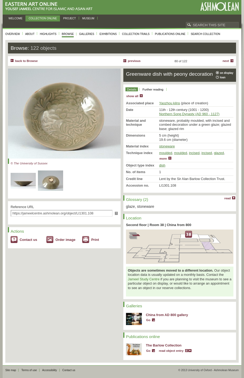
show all (132, 96)
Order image (65, 240)
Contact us (28, 240)
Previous (134, 60)
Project (69, 18)
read (227, 198)
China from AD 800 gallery (167, 315)
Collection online (43, 18)
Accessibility (49, 370)
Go (148, 320)
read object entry (171, 350)
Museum (88, 18)
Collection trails (136, 34)
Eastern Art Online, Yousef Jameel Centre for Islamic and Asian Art (50, 6)
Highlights (48, 34)
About (29, 34)
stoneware (167, 146)
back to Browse (26, 60)
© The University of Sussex (29, 163)
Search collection (205, 34)
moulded (165, 153)
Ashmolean (219, 6)
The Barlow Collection (163, 345)
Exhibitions (108, 34)
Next (226, 60)
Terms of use (29, 370)
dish (162, 165)
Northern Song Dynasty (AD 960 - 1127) (189, 114)
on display (226, 72)
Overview (12, 34)
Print (95, 240)
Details (131, 89)
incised (194, 153)
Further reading (152, 89)
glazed (219, 153)
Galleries (86, 34)
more (163, 158)
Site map (10, 370)
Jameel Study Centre (144, 279)
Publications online (170, 34)
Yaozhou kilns (169, 103)
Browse (68, 34)
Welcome (15, 18)
